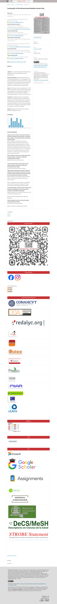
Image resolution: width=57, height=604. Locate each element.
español (9, 215)
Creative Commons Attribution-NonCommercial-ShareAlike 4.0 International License (41, 65)
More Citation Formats (39, 82)
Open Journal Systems (11, 555)
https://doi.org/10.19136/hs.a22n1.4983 (17, 61)
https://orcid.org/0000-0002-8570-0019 (16, 35)
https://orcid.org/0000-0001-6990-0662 (16, 58)
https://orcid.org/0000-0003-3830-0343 (16, 53)
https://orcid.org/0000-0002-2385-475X (16, 22)
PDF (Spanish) (38, 37)
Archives (12, 4)
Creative (22, 583)
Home (8, 4)
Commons (26, 583)
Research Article (12, 441)
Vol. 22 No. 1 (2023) (19, 4)
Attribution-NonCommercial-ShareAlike (36, 583)
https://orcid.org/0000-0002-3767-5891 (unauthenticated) (19, 29)
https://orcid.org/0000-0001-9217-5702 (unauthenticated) (19, 46)
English (8, 214)
